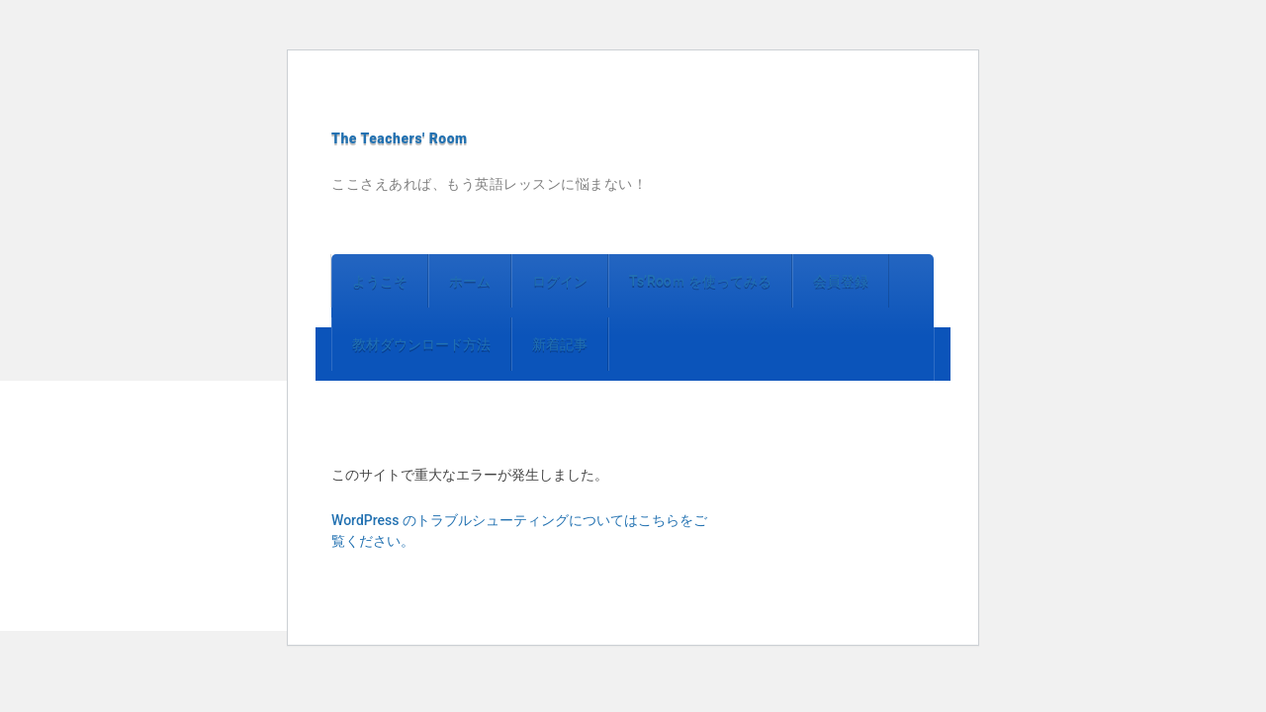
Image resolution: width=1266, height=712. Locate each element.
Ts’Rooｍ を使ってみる (700, 281)
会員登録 (840, 281)
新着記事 (560, 344)
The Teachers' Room (399, 138)
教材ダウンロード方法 (421, 344)
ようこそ (379, 281)
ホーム (470, 281)
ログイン (560, 281)
